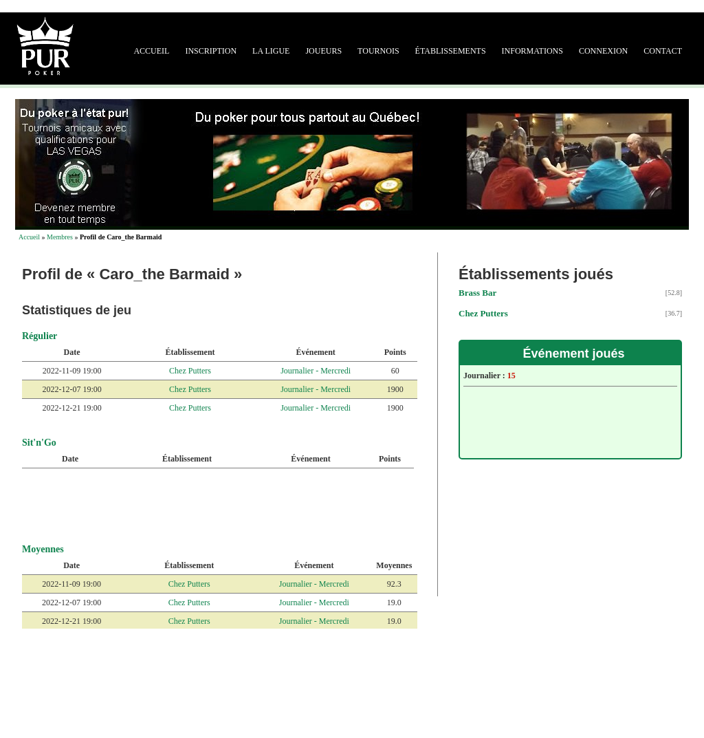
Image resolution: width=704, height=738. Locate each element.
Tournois (378, 51)
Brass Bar (477, 292)
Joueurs (323, 51)
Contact (663, 51)
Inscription (210, 51)
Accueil (151, 51)
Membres (60, 237)
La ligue (270, 51)
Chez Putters (190, 371)
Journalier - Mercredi (315, 371)
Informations (532, 51)
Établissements (450, 51)
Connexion (603, 51)
